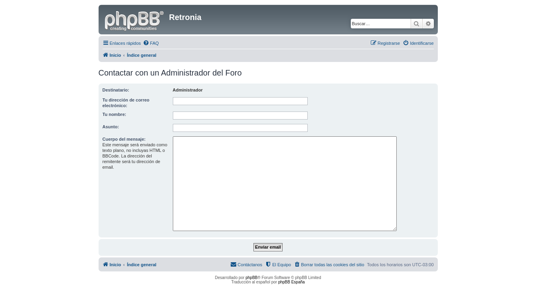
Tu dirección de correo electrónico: (126, 103)
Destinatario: (116, 90)
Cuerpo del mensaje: (124, 139)
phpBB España (291, 282)
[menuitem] (151, 43)
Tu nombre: (115, 114)
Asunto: (111, 126)
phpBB (251, 277)
